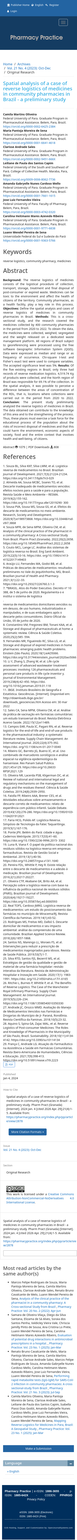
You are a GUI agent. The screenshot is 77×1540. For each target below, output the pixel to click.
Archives (23, 64)
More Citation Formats (27, 1132)
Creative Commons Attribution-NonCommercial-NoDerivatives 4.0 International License (40, 1198)
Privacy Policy (36, 1499)
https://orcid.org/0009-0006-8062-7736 (29, 179)
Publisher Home (18, 5)
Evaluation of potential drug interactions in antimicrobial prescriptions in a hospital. (41, 1339)
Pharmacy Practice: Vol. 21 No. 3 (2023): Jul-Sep (37, 1390)
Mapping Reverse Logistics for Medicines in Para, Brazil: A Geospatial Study (42, 1425)
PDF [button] (10, 1064)
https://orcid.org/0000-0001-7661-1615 (29, 196)
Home (8, 64)
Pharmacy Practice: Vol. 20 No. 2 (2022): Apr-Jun (41, 1309)
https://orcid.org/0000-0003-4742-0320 (29, 212)
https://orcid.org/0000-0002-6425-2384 (29, 126)
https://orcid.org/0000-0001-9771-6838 (29, 228)
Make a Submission (38, 1448)
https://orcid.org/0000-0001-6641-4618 (29, 143)
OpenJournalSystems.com (60, 1528)
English (37, 5)
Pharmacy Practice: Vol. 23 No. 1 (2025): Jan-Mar (37, 1345)
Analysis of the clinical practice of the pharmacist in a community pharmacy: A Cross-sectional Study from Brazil (40, 1303)
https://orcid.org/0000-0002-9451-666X (29, 159)
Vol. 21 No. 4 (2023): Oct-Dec (29, 68)
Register (52, 5)
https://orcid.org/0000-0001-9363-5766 (29, 240)
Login (12, 11)
